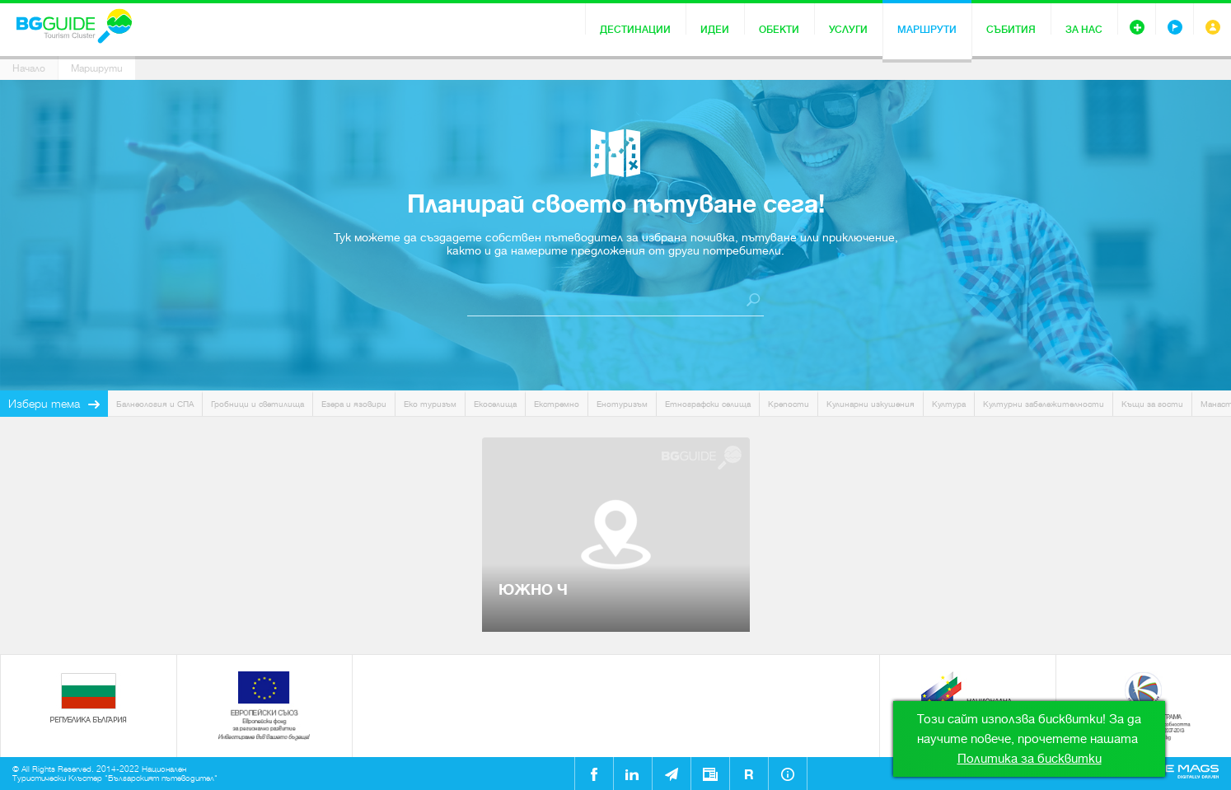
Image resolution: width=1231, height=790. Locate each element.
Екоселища (495, 404)
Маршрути (927, 29)
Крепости (788, 404)
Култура (949, 404)
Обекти (779, 29)
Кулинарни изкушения (870, 404)
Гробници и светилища (257, 404)
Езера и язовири (353, 404)
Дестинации (635, 29)
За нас (1083, 29)
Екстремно (556, 404)
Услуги (848, 29)
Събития (1011, 29)
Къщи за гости (1152, 404)
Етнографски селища (708, 404)
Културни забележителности (1043, 404)
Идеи (714, 29)
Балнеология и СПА (155, 404)
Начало (28, 68)
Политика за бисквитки (1029, 758)
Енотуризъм (622, 404)
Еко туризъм (430, 404)
